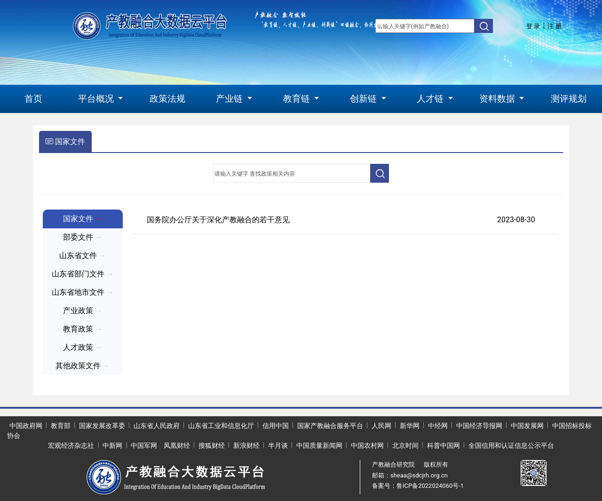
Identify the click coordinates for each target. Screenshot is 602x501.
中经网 (438, 425)
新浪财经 (246, 445)
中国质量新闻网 (319, 445)
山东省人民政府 (157, 425)
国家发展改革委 (102, 425)
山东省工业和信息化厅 (221, 425)
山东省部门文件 (83, 273)
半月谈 (278, 445)
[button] (100, 99)
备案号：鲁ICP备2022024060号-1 (418, 485)
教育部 (61, 425)
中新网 (112, 445)
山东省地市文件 (83, 292)
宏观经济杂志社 (71, 445)
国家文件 (65, 141)
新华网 (410, 425)
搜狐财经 (211, 445)
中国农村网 (367, 445)
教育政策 (83, 328)
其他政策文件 (82, 365)
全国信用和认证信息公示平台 (511, 445)
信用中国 (275, 425)
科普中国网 (443, 445)
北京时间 (405, 445)
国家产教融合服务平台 (330, 425)
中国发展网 (527, 425)
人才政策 (83, 347)
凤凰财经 (177, 445)
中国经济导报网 (479, 425)
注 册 (554, 26)
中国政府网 (25, 425)
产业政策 (83, 310)
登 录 (533, 26)
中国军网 (144, 445)
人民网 (381, 425)
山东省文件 (82, 255)
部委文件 (83, 237)
